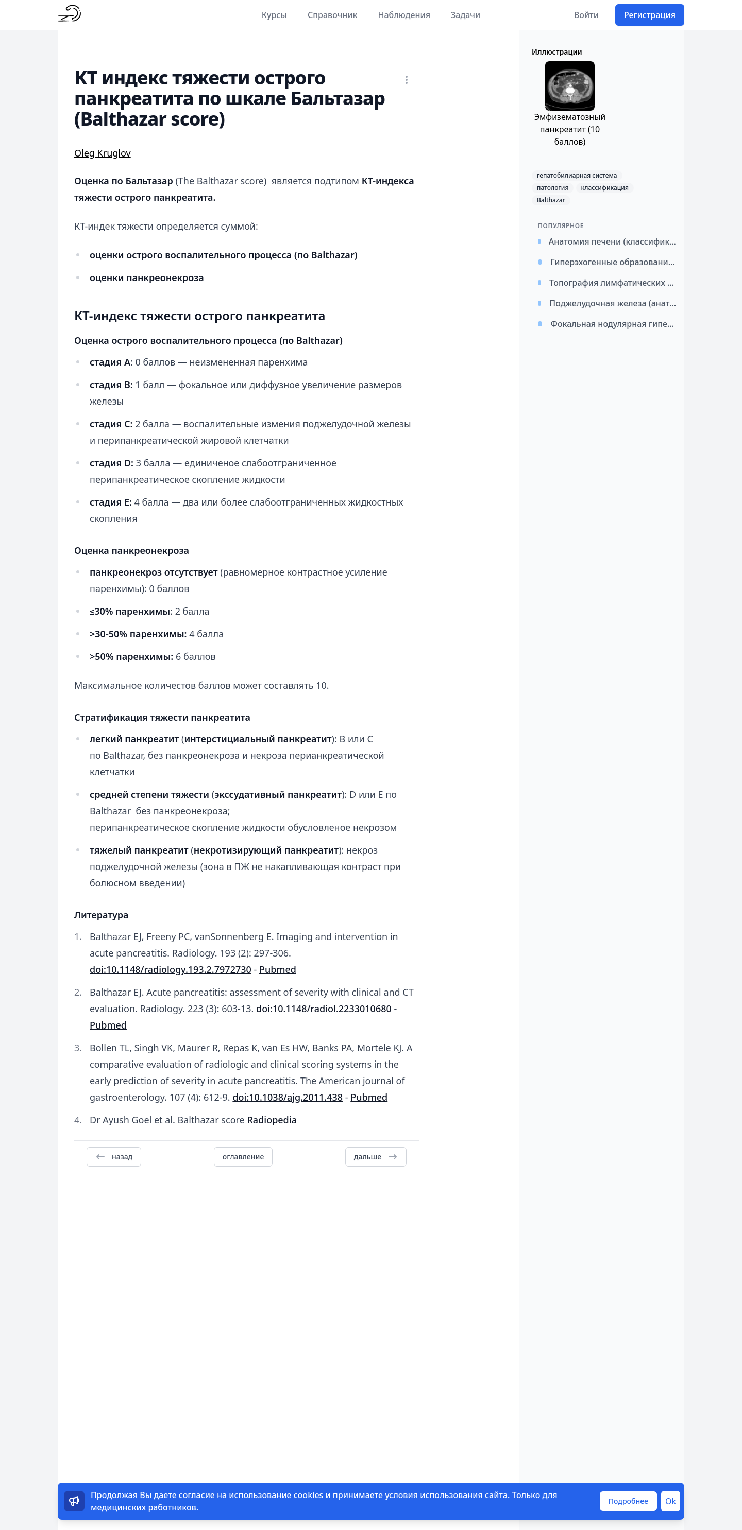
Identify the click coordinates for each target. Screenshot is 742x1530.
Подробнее (628, 1501)
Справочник (333, 15)
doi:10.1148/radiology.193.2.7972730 (170, 969)
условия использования (434, 1495)
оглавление (243, 1156)
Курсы (274, 15)
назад (113, 1157)
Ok (670, 1501)
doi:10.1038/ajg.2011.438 (287, 1097)
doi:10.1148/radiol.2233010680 (324, 1008)
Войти (586, 15)
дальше (376, 1157)
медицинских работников (143, 1507)
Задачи (465, 15)
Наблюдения (404, 15)
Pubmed (277, 969)
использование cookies (276, 1495)
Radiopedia (272, 1120)
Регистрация (650, 15)
